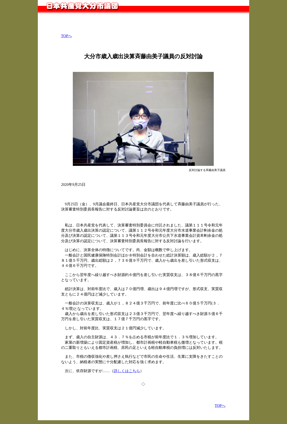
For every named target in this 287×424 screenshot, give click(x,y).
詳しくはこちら (127, 371)
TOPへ (66, 36)
